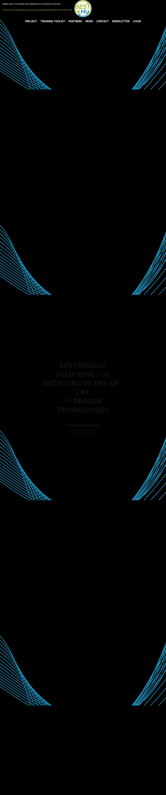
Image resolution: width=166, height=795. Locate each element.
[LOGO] (83, 8)
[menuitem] (31, 21)
